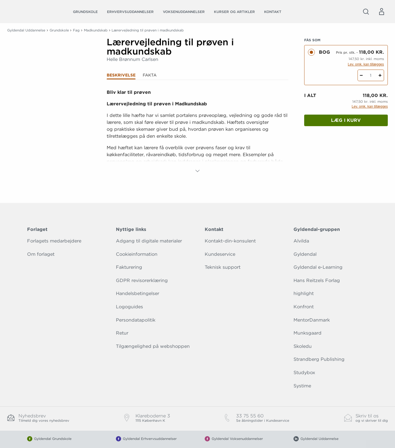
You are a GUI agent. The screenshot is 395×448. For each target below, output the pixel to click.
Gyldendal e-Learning (318, 267)
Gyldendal (305, 254)
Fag (76, 30)
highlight (304, 293)
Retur (122, 333)
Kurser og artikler (234, 12)
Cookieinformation (136, 254)
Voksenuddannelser (184, 12)
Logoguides (129, 306)
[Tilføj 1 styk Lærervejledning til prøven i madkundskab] (380, 75)
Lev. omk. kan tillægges (366, 64)
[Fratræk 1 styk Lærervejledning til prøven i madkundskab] (361, 75)
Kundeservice (220, 254)
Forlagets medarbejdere (54, 241)
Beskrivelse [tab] (121, 75)
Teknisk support (222, 267)
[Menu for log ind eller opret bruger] (381, 11)
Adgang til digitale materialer (149, 241)
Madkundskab (96, 30)
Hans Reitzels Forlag (317, 280)
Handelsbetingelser (137, 293)
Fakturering (129, 267)
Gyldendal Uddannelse (26, 30)
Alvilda (301, 241)
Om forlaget (40, 254)
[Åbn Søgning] (366, 11)
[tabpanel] (198, 131)
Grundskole (85, 12)
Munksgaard (307, 333)
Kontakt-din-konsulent (230, 241)
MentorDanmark (312, 320)
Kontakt (272, 12)
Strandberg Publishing (319, 359)
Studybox (304, 372)
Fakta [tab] (150, 75)
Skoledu (303, 346)
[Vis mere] (197, 170)
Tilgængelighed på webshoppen (153, 346)
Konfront (304, 306)
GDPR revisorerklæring (142, 280)
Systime (302, 386)
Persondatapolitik (135, 320)
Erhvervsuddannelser (130, 12)
